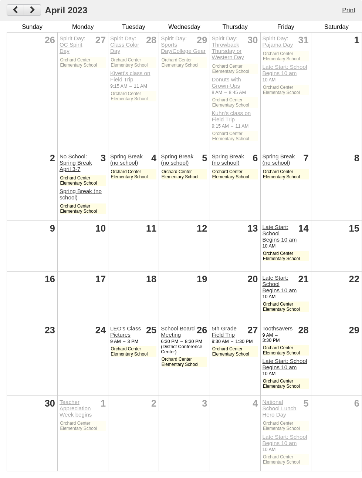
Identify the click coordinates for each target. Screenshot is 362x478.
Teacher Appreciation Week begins (76, 408)
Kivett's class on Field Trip (130, 76)
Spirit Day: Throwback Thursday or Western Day (228, 47)
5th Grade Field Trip (224, 331)
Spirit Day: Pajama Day (278, 41)
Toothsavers (278, 328)
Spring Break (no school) (126, 159)
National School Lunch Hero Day (280, 408)
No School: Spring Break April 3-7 (76, 162)
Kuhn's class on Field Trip (231, 116)
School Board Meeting (177, 331)
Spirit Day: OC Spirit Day (72, 44)
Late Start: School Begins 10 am (285, 70)
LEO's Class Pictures (125, 331)
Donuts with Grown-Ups (226, 82)
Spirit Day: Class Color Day (124, 44)
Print (348, 10)
